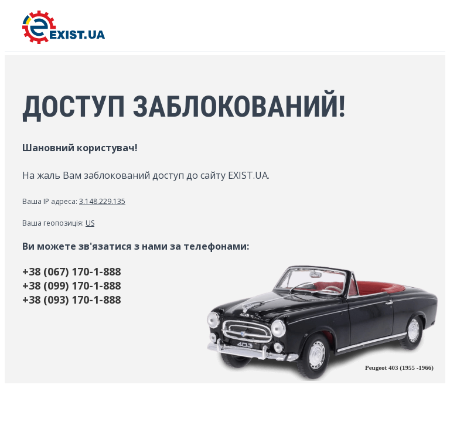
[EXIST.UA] (63, 41)
